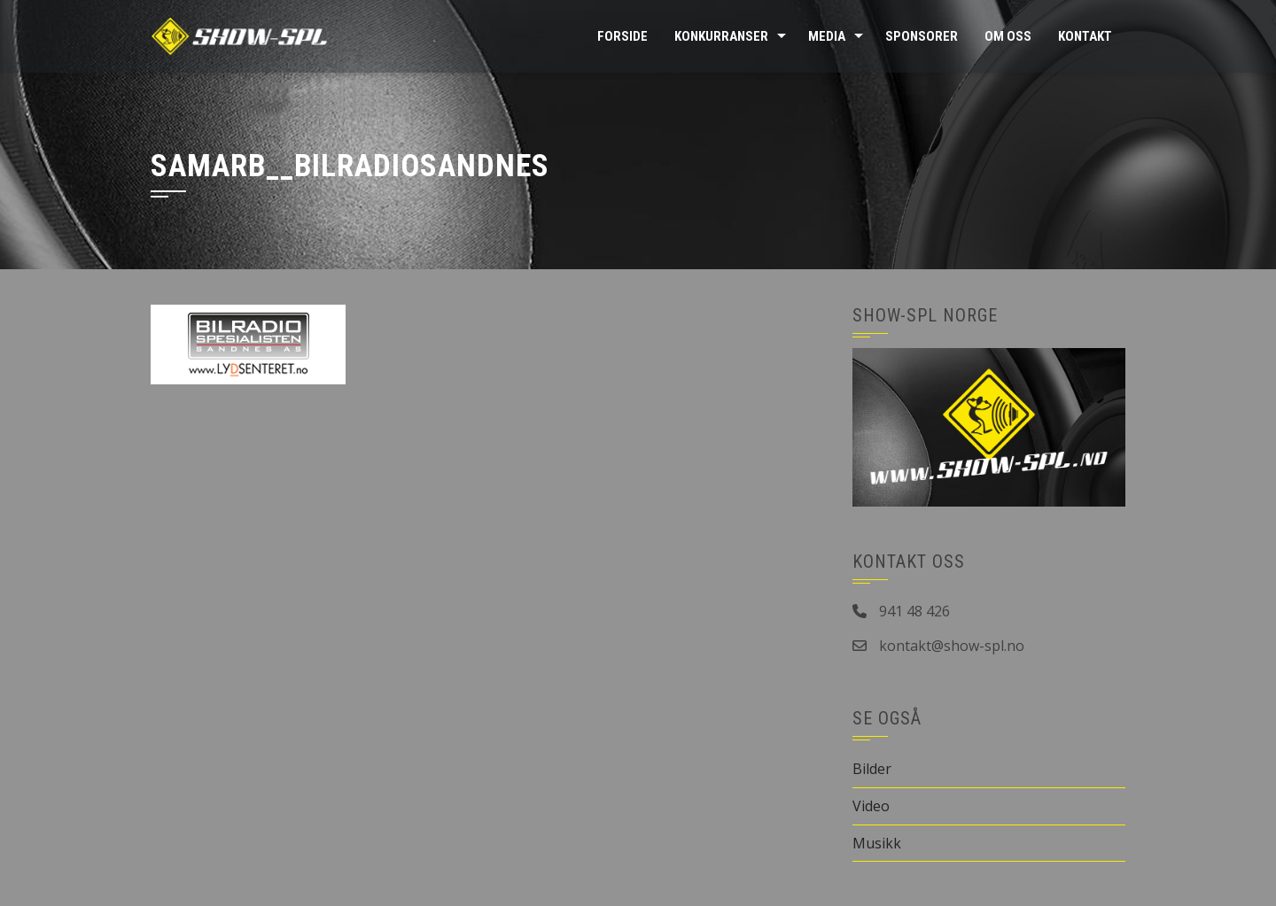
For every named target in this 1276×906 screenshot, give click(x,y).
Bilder (871, 768)
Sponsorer (921, 36)
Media (826, 36)
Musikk (876, 843)
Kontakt (1085, 36)
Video (871, 806)
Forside (622, 36)
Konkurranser (721, 36)
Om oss (1007, 36)
